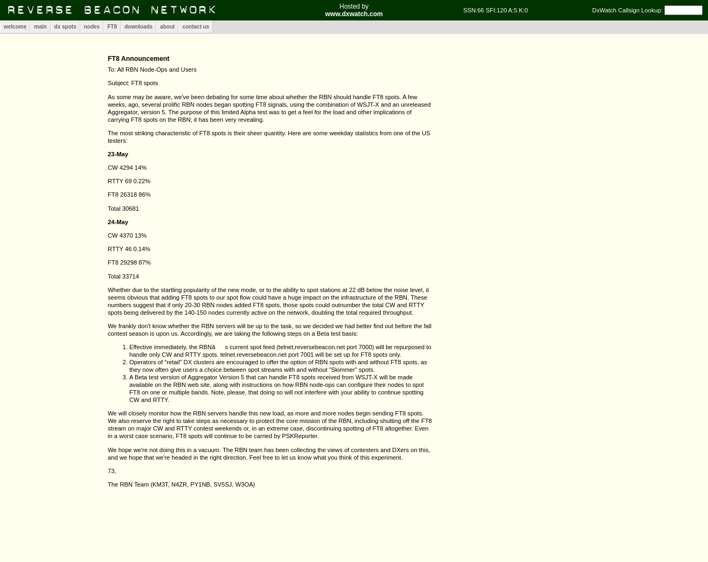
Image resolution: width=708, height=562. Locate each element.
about (167, 27)
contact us (195, 27)
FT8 (112, 27)
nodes (92, 27)
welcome (15, 27)
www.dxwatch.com (354, 14)
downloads (138, 27)
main (40, 27)
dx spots (65, 27)
